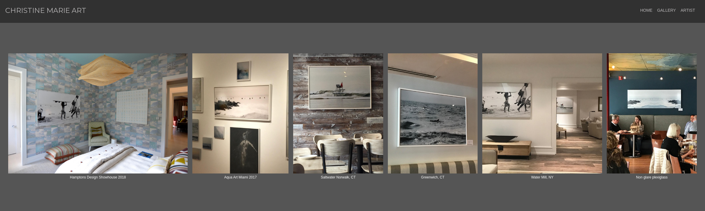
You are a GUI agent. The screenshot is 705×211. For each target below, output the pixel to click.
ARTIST (687, 10)
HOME (646, 10)
